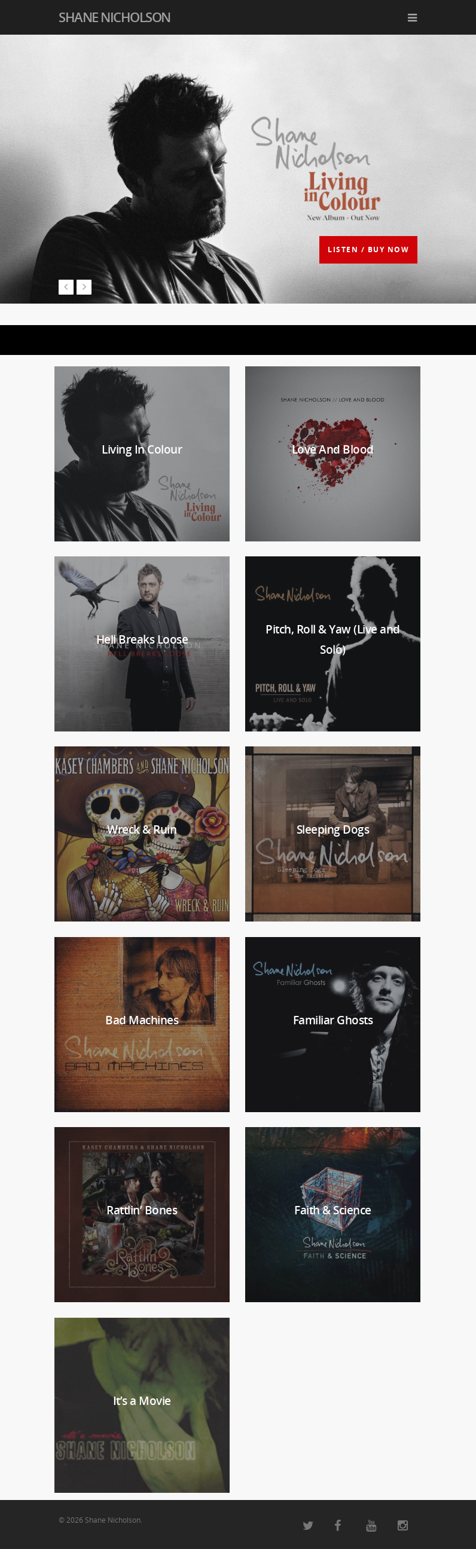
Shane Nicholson (114, 16)
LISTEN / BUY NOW (368, 249)
